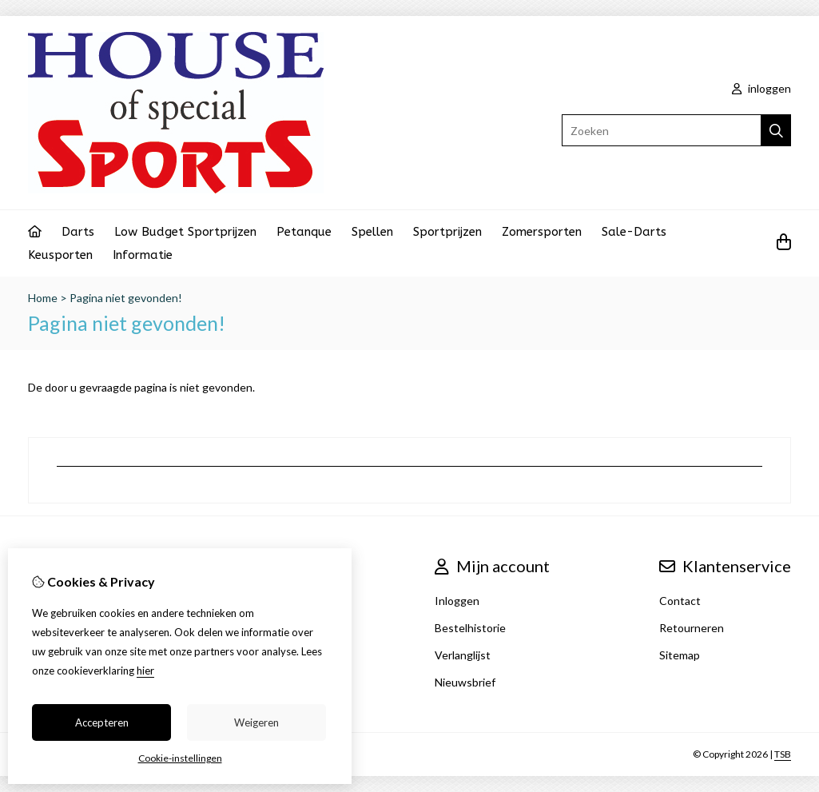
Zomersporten (542, 232)
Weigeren (256, 722)
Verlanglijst (463, 655)
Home (43, 297)
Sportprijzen (447, 232)
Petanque (304, 232)
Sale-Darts (634, 232)
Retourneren (691, 628)
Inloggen (457, 600)
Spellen (372, 232)
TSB (782, 754)
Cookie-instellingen (180, 758)
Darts (78, 232)
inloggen (761, 88)
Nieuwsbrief (465, 682)
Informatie (143, 255)
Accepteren (102, 722)
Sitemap (679, 655)
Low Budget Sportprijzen (185, 232)
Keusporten (60, 255)
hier (145, 670)
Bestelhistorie (470, 628)
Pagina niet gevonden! (126, 297)
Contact (680, 600)
